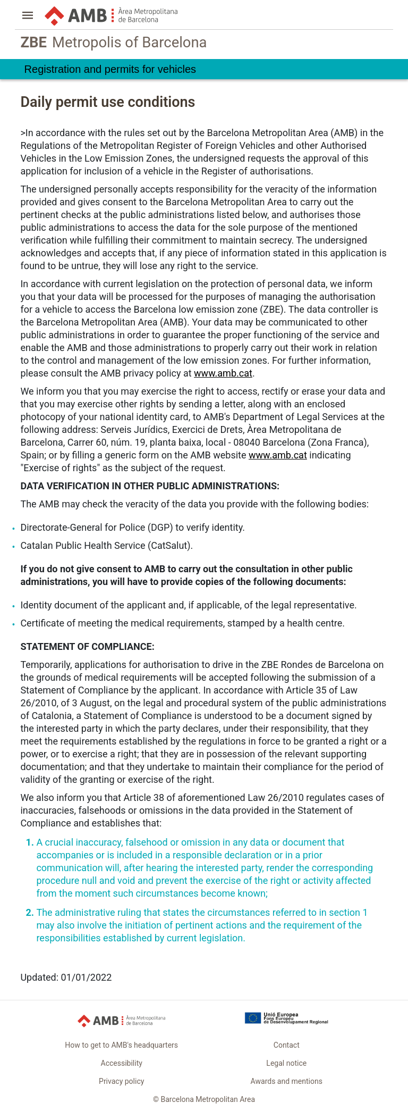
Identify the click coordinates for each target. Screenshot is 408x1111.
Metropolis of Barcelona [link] (113, 43)
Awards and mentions (286, 1081)
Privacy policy (121, 1081)
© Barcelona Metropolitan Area (204, 1099)
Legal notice (286, 1063)
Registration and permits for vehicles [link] (110, 69)
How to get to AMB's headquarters (121, 1045)
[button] (27, 16)
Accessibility (121, 1063)
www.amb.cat (223, 373)
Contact (287, 1045)
